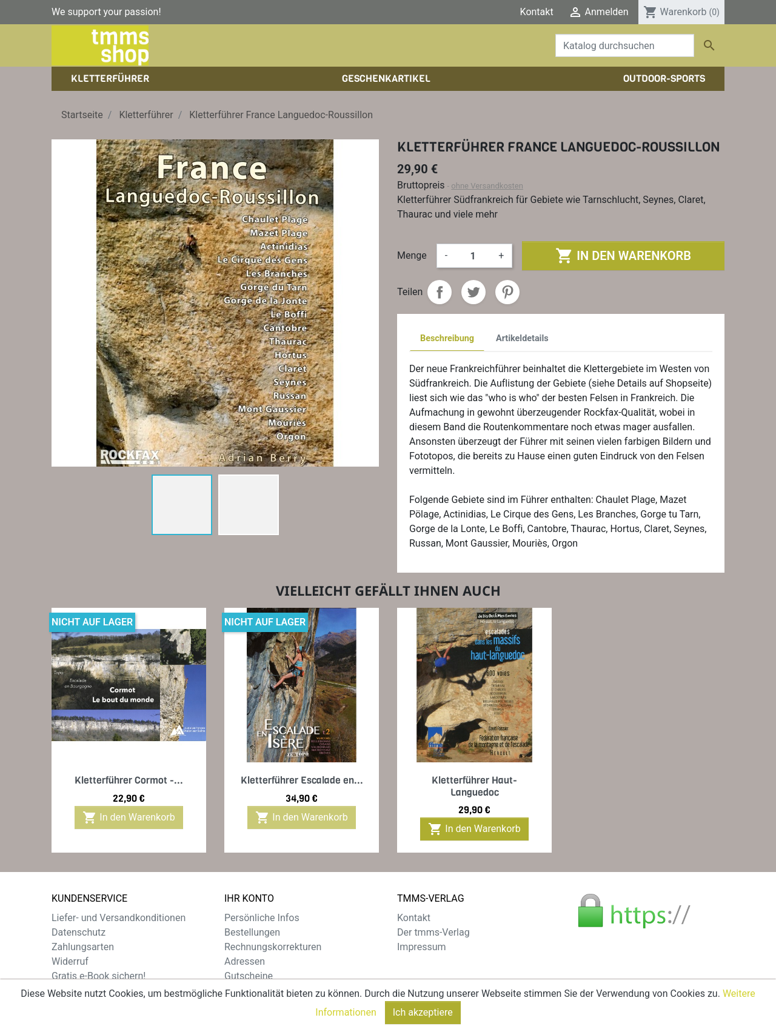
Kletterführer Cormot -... (129, 780)
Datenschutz (78, 932)
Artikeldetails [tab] (522, 338)
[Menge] (473, 255)
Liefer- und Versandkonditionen (119, 918)
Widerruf (70, 961)
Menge (412, 255)
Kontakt (537, 12)
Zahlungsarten (83, 947)
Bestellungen (252, 932)
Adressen (244, 961)
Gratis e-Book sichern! (99, 976)
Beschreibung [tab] (447, 338)
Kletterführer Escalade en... (302, 780)
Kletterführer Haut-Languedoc (474, 786)
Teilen (439, 292)
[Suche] (624, 45)
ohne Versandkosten (487, 185)
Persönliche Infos (261, 918)
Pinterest (507, 292)
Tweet (473, 292)
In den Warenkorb (623, 256)
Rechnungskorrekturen (272, 947)
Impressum (421, 947)
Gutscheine (248, 976)
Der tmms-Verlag (433, 932)
